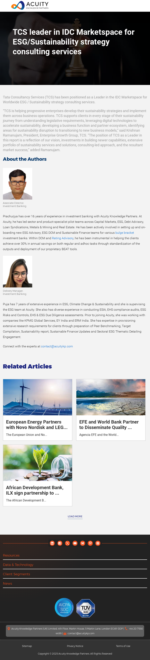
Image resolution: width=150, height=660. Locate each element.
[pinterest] (90, 543)
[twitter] (67, 543)
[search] (143, 5)
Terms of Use (123, 646)
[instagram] (98, 543)
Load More (75, 516)
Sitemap (27, 646)
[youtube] (75, 543)
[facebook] (60, 543)
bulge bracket (124, 233)
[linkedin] (52, 543)
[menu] (5, 5)
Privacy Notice (75, 646)
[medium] (83, 543)
